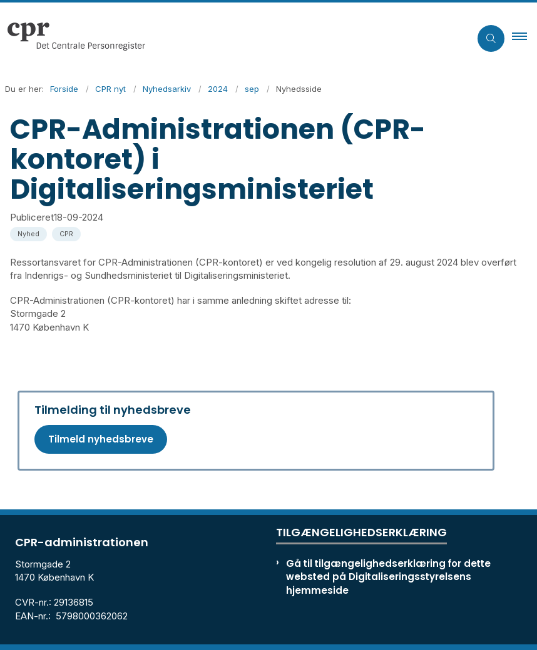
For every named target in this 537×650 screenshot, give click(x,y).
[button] (524, 38)
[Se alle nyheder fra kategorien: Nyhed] (29, 233)
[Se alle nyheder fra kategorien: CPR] (67, 233)
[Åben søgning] (491, 38)
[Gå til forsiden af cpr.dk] (72, 38)
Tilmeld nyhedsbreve (100, 439)
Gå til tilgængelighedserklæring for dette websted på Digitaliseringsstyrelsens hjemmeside (388, 576)
